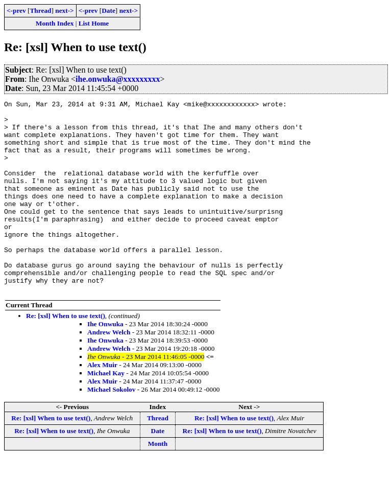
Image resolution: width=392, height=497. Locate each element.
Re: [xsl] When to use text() (65, 354)
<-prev (16, 10)
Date (108, 10)
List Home (94, 23)
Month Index (55, 23)
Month (158, 482)
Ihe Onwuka (105, 362)
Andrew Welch (108, 370)
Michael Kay (106, 411)
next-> (64, 10)
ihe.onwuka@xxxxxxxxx (118, 79)
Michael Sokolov (111, 428)
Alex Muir (102, 403)
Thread (40, 10)
